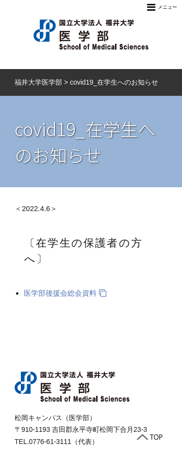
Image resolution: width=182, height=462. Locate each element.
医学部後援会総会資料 (60, 293)
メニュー (162, 7)
